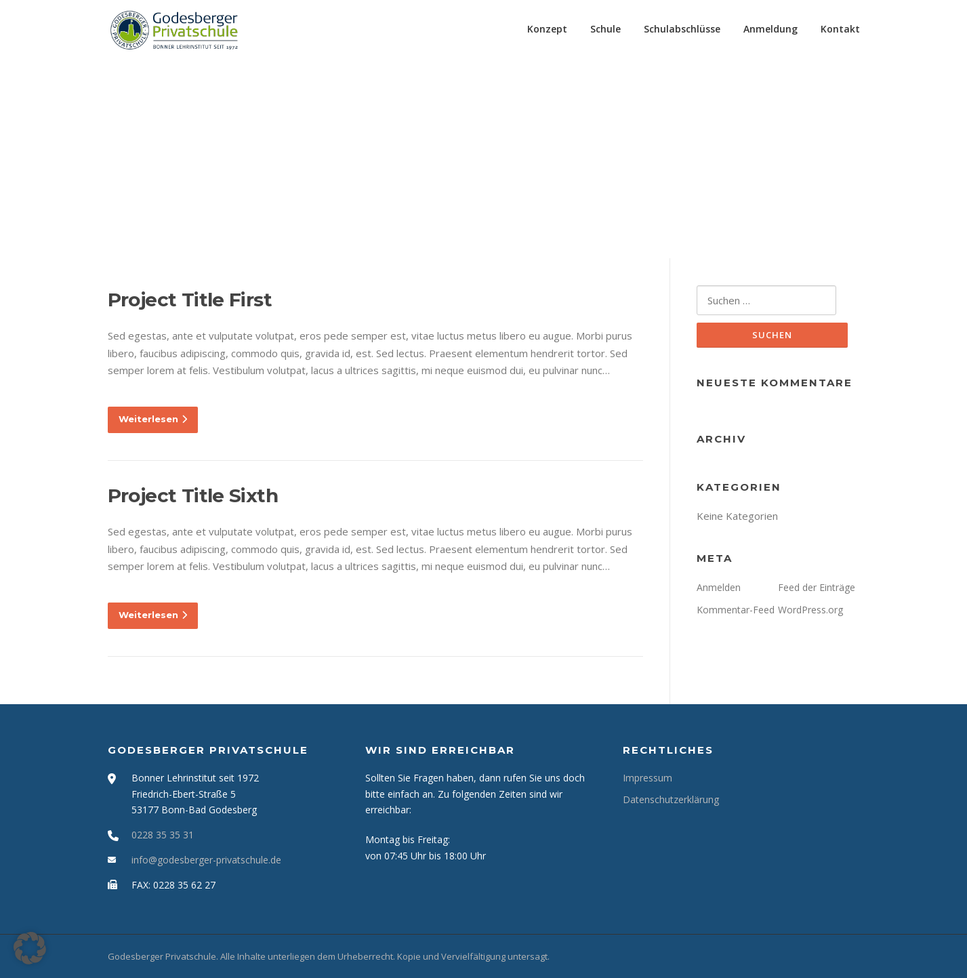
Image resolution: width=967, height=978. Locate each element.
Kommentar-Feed (736, 609)
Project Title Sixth (193, 495)
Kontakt (840, 28)
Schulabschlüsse (682, 28)
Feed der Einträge (816, 587)
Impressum (647, 777)
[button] (30, 948)
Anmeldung (770, 28)
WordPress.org (810, 609)
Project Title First (190, 299)
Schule (605, 28)
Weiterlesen (153, 418)
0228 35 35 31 (162, 834)
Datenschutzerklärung (671, 799)
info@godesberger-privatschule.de (206, 859)
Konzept (547, 28)
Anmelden (719, 587)
